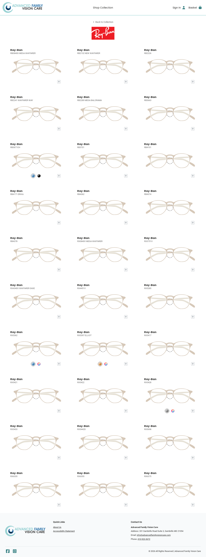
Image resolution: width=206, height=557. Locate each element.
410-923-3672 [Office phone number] (144, 539)
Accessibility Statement (64, 531)
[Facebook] (7, 552)
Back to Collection (103, 22)
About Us (57, 527)
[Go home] (28, 7)
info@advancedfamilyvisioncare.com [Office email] (154, 535)
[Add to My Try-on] (59, 82)
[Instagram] (14, 552)
